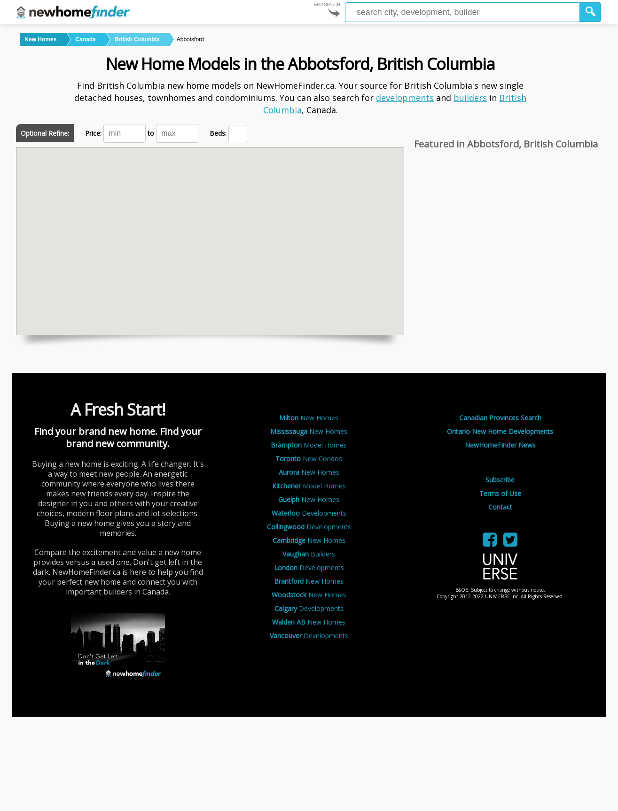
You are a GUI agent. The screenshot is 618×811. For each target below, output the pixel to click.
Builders (308, 553)
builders (470, 97)
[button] (590, 12)
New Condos (308, 458)
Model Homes (309, 444)
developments (405, 97)
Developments (309, 513)
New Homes (308, 417)
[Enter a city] (462, 12)
